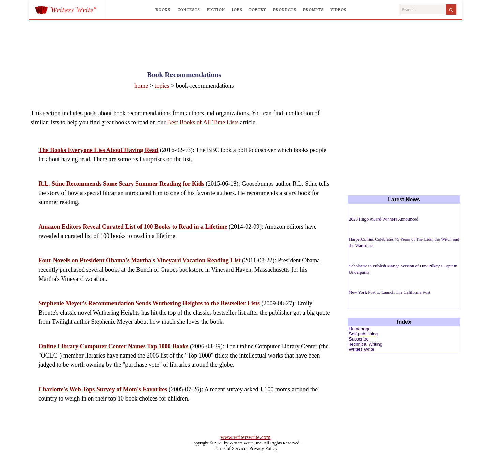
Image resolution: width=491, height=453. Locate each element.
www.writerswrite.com (245, 437)
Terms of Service (230, 448)
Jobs (237, 9)
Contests (188, 9)
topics (162, 85)
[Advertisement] (245, 39)
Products (284, 9)
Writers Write (361, 349)
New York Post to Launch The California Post (389, 292)
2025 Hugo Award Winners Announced (383, 219)
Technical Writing (365, 344)
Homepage (360, 328)
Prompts (313, 9)
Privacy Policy (263, 448)
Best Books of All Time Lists (203, 122)
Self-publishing (363, 333)
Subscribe (359, 339)
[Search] (451, 9)
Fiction (216, 9)
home (141, 85)
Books (162, 9)
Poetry (257, 9)
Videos (338, 9)
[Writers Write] (69, 9)
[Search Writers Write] (422, 9)
